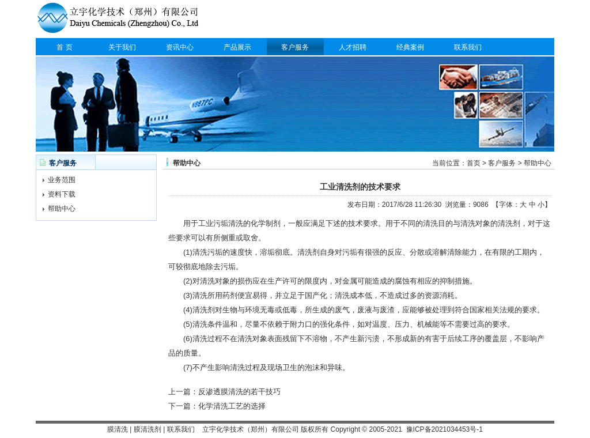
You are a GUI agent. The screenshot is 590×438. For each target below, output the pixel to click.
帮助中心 (61, 209)
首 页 (64, 47)
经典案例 (410, 47)
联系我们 (468, 47)
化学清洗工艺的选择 (232, 406)
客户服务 (295, 47)
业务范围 (61, 180)
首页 (474, 163)
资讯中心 (180, 47)
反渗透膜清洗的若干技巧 (239, 391)
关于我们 (122, 47)
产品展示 (237, 47)
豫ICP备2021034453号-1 (444, 429)
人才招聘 (352, 47)
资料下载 (61, 194)
